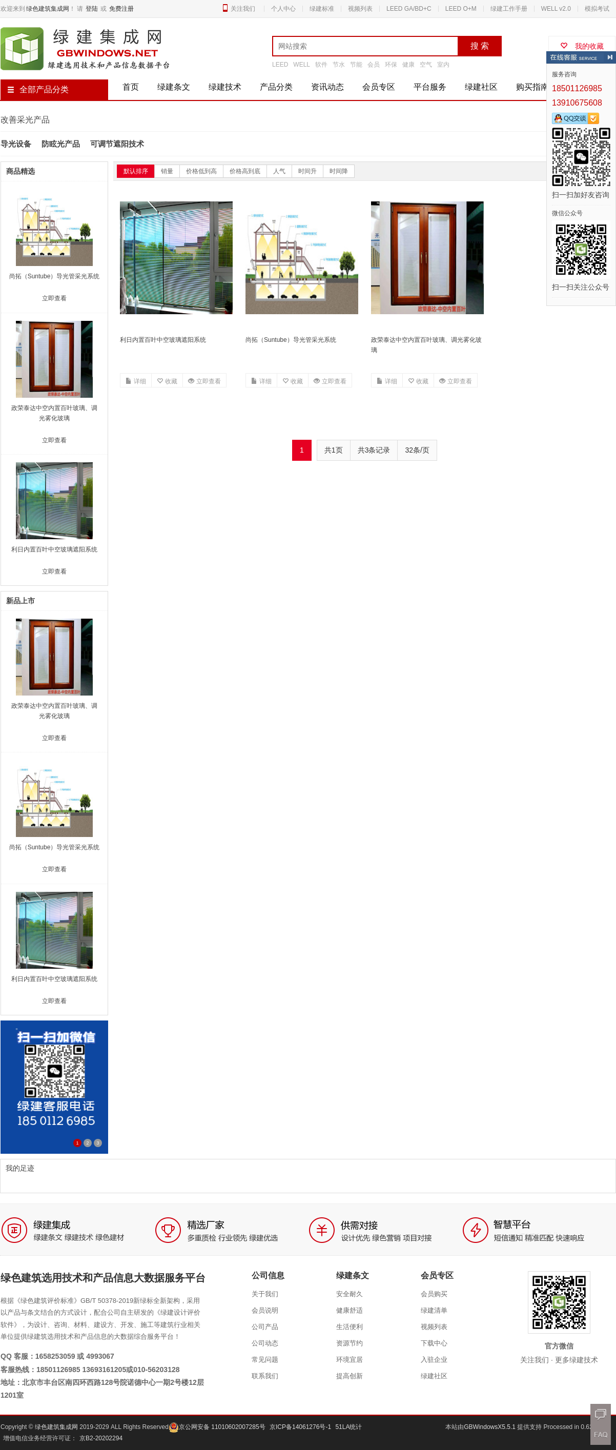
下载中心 (434, 1343)
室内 (443, 64)
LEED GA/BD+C (409, 8)
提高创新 (349, 1376)
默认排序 (136, 171)
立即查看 (204, 381)
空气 (426, 64)
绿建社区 (481, 87)
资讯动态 (327, 87)
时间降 (339, 171)
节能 (356, 64)
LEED (280, 64)
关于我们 (265, 1294)
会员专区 (378, 87)
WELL (301, 64)
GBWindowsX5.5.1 (490, 1427)
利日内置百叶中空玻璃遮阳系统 (163, 339)
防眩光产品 (61, 143)
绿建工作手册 (508, 8)
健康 (408, 64)
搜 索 (479, 46)
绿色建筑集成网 (47, 8)
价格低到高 (201, 171)
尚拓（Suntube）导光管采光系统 (290, 339)
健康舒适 (349, 1310)
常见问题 (265, 1359)
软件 (321, 64)
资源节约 (349, 1343)
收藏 (167, 381)
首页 (130, 87)
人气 (279, 171)
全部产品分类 (38, 89)
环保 (391, 64)
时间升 (307, 171)
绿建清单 (434, 1310)
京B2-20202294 (100, 1438)
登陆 (92, 8)
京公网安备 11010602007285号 (217, 1427)
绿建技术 (225, 87)
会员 (373, 64)
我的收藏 (582, 46)
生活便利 (349, 1327)
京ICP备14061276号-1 (300, 1427)
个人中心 (283, 8)
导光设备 (16, 143)
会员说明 (265, 1310)
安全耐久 (349, 1294)
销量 (167, 171)
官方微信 (559, 1346)
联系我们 (265, 1376)
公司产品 (265, 1327)
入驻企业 (434, 1359)
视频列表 (360, 8)
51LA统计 (348, 1427)
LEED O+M (461, 8)
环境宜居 (349, 1359)
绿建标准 (322, 8)
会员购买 (434, 1294)
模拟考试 (597, 8)
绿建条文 (173, 87)
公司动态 (265, 1343)
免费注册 (121, 8)
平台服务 (430, 87)
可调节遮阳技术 (117, 143)
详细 (136, 381)
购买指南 (532, 87)
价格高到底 (245, 171)
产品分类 (276, 87)
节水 (339, 64)
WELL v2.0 (556, 8)
